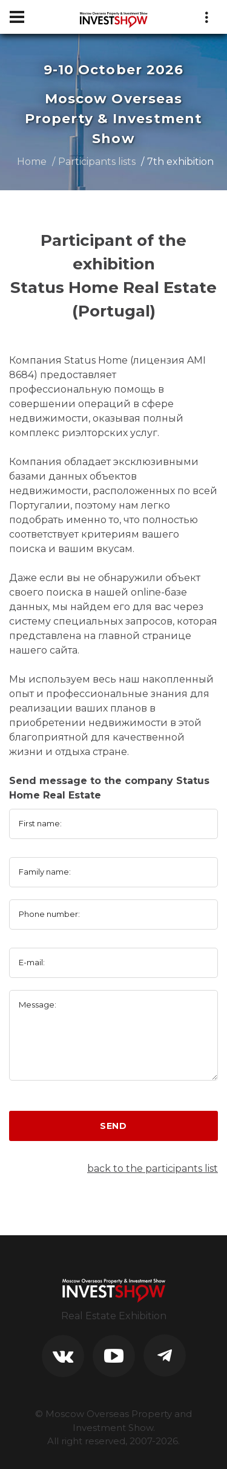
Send (113, 1125)
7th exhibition (180, 161)
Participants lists (97, 161)
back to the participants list (152, 1168)
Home (32, 161)
